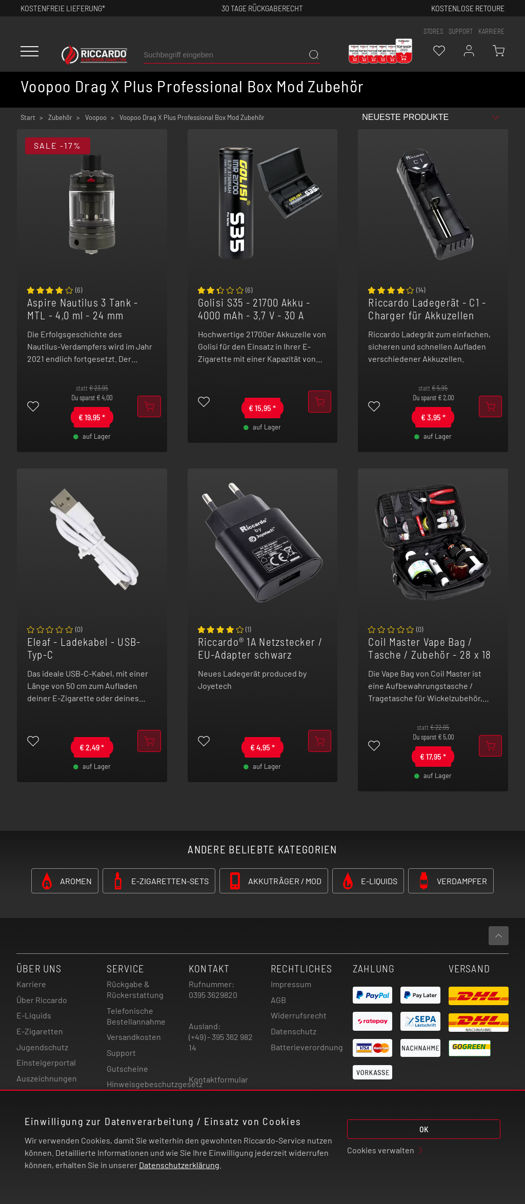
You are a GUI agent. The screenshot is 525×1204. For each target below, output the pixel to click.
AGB (278, 1000)
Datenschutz (293, 1031)
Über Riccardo (41, 1000)
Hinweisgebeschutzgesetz (155, 1084)
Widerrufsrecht (299, 1015)
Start (28, 117)
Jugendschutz (42, 1047)
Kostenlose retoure (467, 8)
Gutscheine (127, 1068)
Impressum (291, 984)
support (461, 31)
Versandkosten (134, 1037)
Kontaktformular (218, 1079)
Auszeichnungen (46, 1078)
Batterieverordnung (307, 1047)
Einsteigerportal (46, 1062)
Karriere (491, 31)
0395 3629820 (213, 994)
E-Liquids (33, 1015)
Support (121, 1052)
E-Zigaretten (39, 1031)
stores (433, 31)
